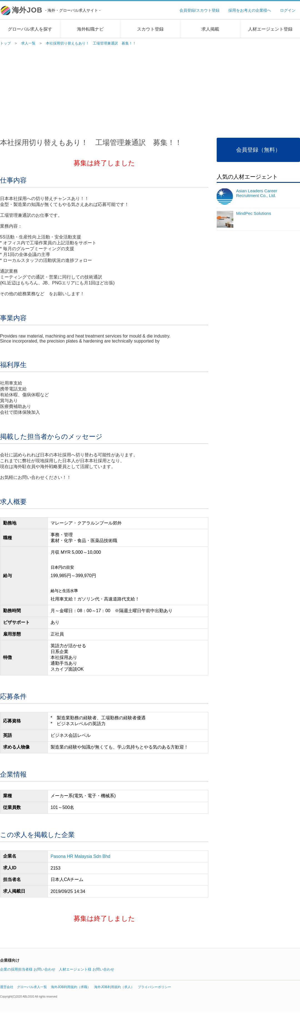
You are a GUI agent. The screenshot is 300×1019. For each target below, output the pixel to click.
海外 (56, 10)
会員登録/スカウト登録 (199, 10)
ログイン (288, 10)
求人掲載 (210, 29)
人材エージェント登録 (270, 29)
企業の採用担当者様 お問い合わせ (27, 969)
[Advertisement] (150, 90)
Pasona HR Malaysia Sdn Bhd (80, 856)
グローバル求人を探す (30, 29)
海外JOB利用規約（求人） (114, 987)
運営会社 (6, 987)
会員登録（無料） (258, 150)
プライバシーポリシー (154, 987)
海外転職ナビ (90, 29)
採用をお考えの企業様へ (249, 10)
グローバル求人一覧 (32, 987)
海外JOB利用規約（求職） (71, 987)
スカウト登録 (150, 29)
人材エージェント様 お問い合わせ (86, 969)
